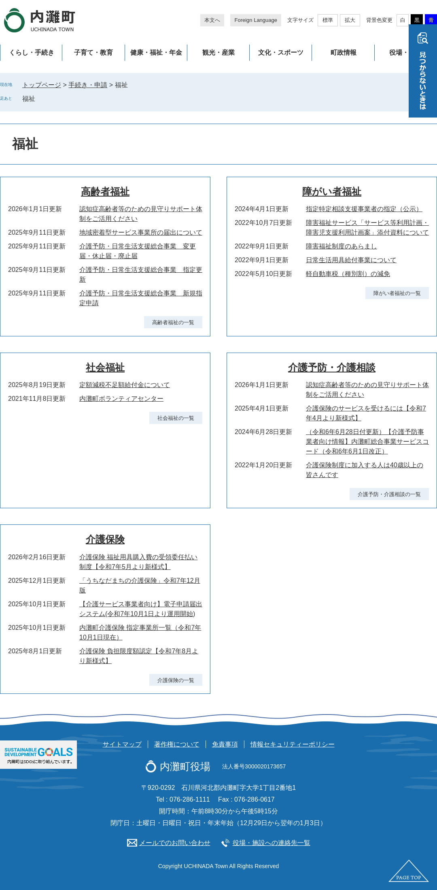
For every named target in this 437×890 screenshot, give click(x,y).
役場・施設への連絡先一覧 (271, 842)
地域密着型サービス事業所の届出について (140, 232)
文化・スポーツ (280, 52)
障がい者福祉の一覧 (397, 293)
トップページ (41, 84)
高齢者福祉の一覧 (173, 322)
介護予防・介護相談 (331, 367)
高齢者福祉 (105, 191)
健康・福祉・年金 (156, 52)
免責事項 (225, 744)
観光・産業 (218, 52)
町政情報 (343, 52)
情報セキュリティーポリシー (292, 744)
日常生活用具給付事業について (351, 260)
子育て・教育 (93, 52)
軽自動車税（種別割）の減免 (348, 273)
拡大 (350, 20)
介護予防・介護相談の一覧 (389, 494)
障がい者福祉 (331, 191)
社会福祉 (105, 367)
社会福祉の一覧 (175, 418)
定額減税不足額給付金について (124, 384)
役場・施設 (405, 52)
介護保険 (105, 539)
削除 (41, 98)
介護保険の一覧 (175, 680)
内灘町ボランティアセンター (121, 398)
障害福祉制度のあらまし (341, 246)
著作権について (176, 744)
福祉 (28, 98)
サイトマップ (122, 744)
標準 (327, 20)
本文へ (212, 20)
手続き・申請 (87, 84)
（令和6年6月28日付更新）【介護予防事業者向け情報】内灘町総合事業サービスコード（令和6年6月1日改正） (367, 441)
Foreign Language (255, 20)
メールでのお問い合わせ (174, 842)
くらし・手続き (31, 52)
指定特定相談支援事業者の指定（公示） (364, 208)
